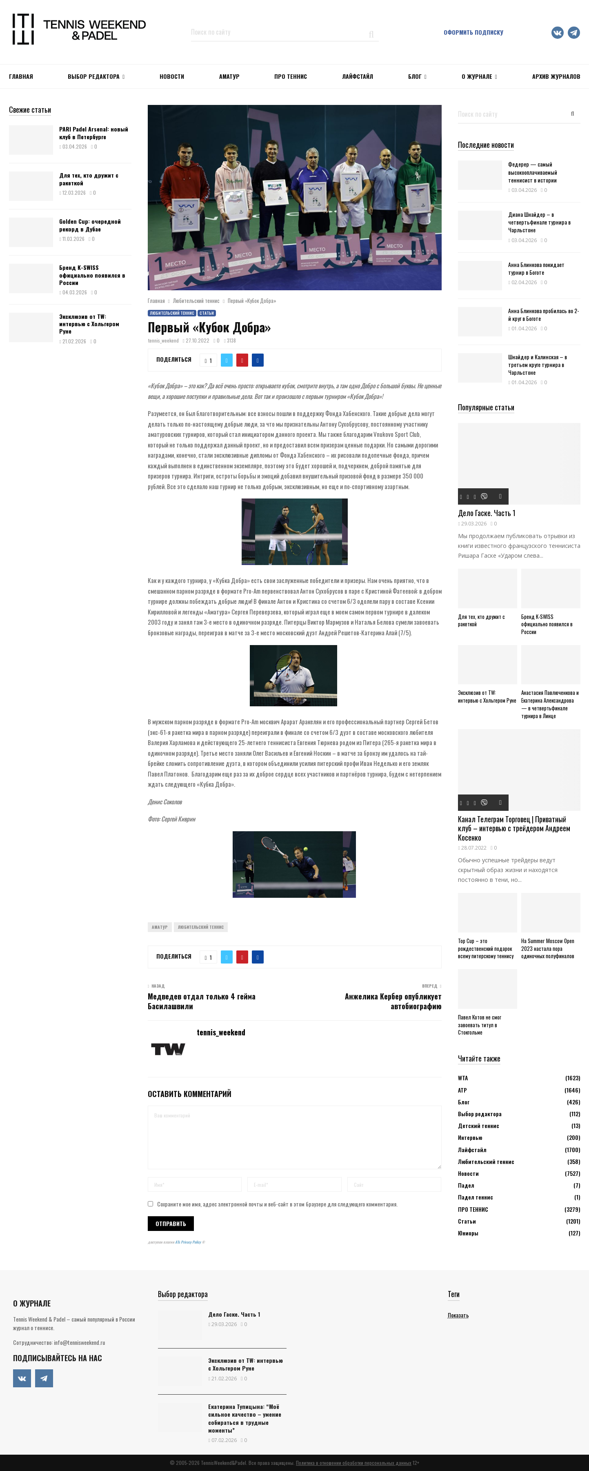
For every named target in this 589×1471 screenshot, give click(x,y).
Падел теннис (475, 1197)
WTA (463, 1077)
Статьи (207, 313)
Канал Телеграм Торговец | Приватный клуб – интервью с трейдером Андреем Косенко (514, 828)
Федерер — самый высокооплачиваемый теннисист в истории (532, 172)
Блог (415, 76)
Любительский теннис (172, 313)
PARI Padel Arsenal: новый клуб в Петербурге (93, 132)
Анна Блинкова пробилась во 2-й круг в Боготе (543, 314)
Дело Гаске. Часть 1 (487, 512)
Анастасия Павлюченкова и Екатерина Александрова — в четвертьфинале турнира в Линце (550, 703)
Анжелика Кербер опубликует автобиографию (393, 1001)
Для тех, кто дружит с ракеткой (88, 179)
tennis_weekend (163, 340)
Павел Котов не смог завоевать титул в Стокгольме (479, 1025)
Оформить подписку (473, 32)
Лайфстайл (472, 1149)
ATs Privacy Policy (188, 1242)
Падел (466, 1185)
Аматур (229, 76)
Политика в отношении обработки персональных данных (353, 1462)
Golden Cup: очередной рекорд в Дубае (90, 225)
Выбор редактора (94, 76)
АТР (462, 1090)
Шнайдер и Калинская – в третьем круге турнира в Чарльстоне (537, 364)
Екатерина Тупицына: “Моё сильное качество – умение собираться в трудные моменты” (244, 1418)
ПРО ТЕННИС (290, 76)
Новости (468, 1173)
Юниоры (468, 1232)
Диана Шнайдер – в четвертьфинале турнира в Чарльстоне (539, 222)
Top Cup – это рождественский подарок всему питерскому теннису (485, 948)
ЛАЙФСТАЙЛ (357, 76)
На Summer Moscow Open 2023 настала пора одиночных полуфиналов (547, 948)
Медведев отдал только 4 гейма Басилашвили (202, 1001)
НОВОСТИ (172, 76)
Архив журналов (556, 76)
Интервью (470, 1137)
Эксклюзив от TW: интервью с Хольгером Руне (89, 323)
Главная (21, 76)
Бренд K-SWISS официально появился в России (92, 274)
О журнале (477, 76)
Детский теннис (478, 1125)
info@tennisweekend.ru (79, 1342)
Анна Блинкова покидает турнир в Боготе (536, 268)
